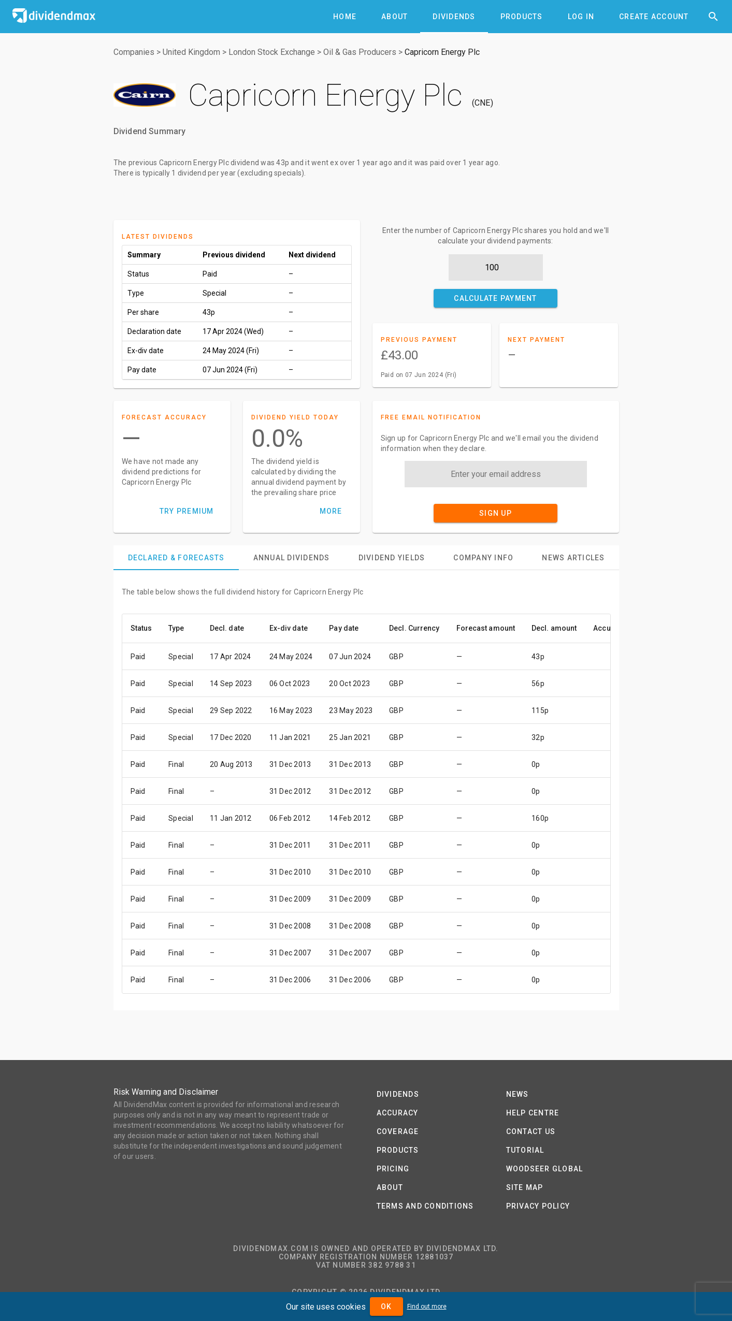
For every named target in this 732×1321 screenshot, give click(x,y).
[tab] (345, 16)
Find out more (427, 1306)
